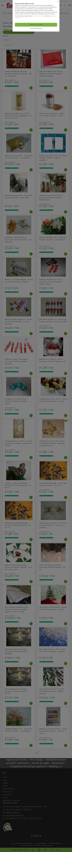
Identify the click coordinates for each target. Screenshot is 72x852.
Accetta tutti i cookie (36, 25)
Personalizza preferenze (36, 28)
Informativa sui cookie (38, 16)
